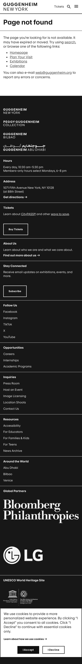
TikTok (7, 324)
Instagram (10, 318)
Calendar (17, 66)
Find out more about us (19, 255)
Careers (9, 354)
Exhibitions (18, 61)
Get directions (13, 197)
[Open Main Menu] (76, 6)
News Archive (12, 451)
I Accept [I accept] (28, 649)
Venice (8, 480)
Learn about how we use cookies (24, 639)
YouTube (9, 337)
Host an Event (13, 390)
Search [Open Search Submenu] (68, 6)
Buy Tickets (16, 229)
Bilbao (7, 474)
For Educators (13, 432)
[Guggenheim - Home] (20, 7)
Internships (11, 360)
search (70, 42)
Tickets (59, 6)
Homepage (19, 52)
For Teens (10, 444)
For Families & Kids (16, 438)
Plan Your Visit (21, 57)
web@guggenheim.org (53, 72)
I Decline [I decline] (53, 649)
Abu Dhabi (10, 468)
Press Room (11, 383)
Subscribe (15, 291)
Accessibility (12, 425)
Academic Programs (17, 366)
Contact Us (11, 409)
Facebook (10, 312)
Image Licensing (14, 396)
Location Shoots (14, 402)
